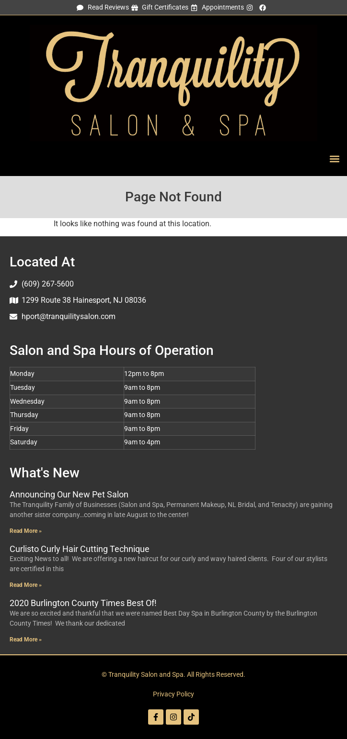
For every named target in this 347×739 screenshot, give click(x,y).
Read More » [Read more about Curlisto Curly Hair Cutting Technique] (26, 585)
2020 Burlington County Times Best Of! (83, 603)
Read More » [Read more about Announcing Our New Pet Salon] (26, 531)
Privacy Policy (173, 694)
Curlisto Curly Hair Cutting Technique (80, 549)
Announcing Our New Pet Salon (69, 494)
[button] (334, 158)
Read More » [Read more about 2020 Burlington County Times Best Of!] (26, 639)
